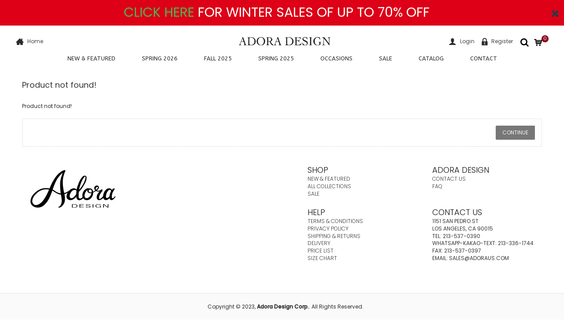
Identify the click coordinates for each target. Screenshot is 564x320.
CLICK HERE (159, 12)
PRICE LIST (321, 250)
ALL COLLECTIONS (329, 186)
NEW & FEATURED (329, 178)
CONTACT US (449, 178)
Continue (515, 132)
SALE (313, 193)
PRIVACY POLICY (328, 228)
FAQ (437, 186)
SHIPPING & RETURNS (334, 236)
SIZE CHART (322, 258)
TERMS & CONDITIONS (335, 221)
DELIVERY (319, 243)
